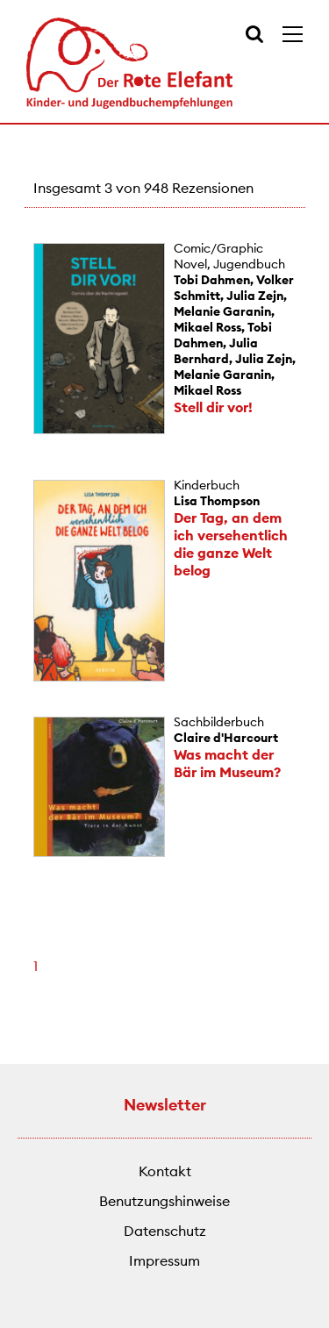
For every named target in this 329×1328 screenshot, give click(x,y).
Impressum (164, 1260)
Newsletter (165, 1105)
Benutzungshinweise (164, 1201)
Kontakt (165, 1171)
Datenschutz (165, 1230)
